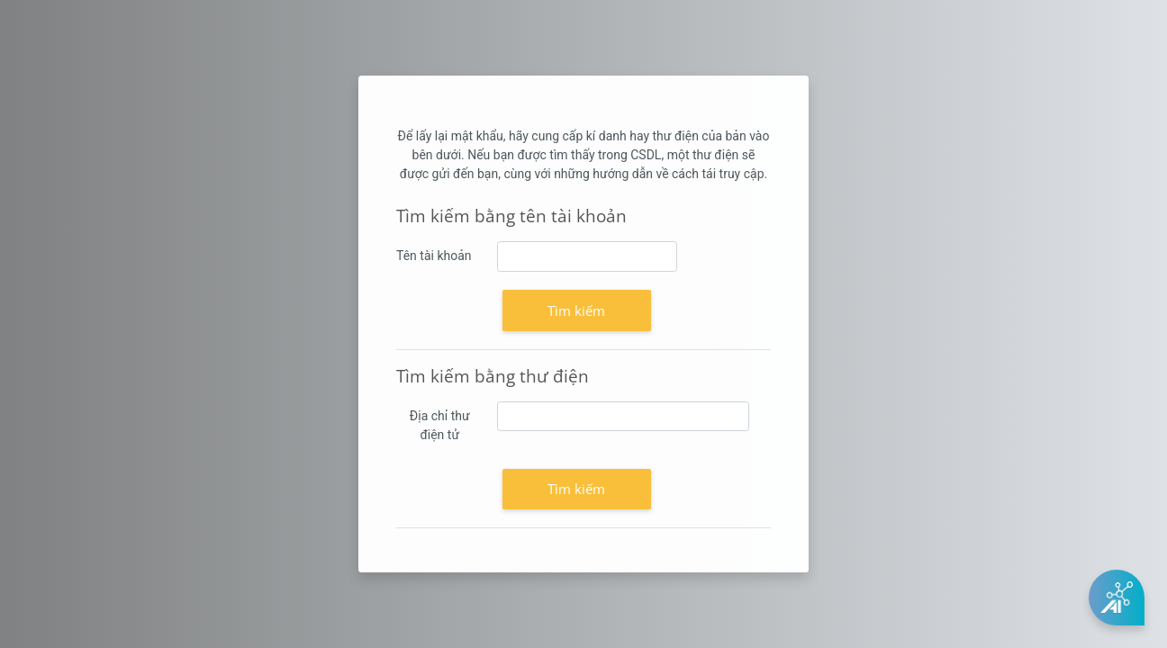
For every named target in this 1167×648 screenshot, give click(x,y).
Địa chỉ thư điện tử (440, 425)
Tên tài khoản (434, 255)
